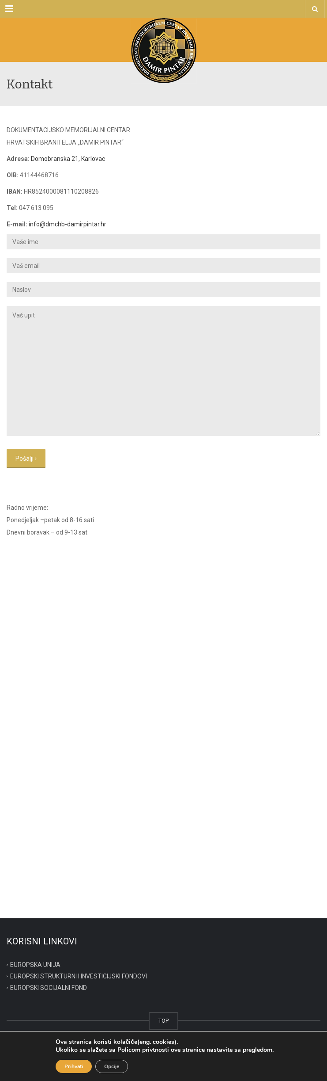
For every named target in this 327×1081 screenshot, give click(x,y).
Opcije (111, 1066)
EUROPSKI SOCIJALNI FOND (48, 987)
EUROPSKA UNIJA (35, 964)
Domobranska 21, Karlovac (68, 158)
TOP (163, 1020)
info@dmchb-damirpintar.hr (67, 224)
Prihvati (73, 1066)
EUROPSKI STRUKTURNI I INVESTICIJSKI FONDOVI (78, 976)
